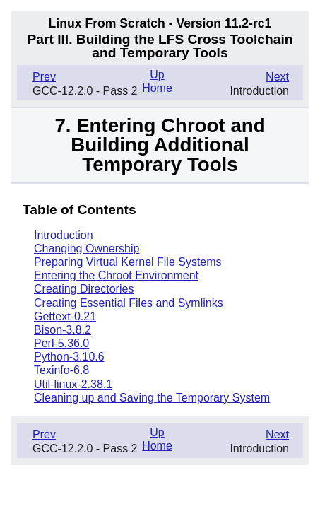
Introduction (63, 235)
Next (277, 77)
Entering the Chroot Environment (116, 275)
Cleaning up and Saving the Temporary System (152, 398)
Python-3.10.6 (69, 357)
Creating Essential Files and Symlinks (128, 303)
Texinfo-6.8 (61, 370)
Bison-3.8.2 (62, 330)
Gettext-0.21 (65, 316)
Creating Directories (84, 289)
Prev (44, 77)
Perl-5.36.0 (61, 343)
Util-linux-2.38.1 (73, 384)
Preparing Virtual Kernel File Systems (128, 262)
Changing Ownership (86, 248)
